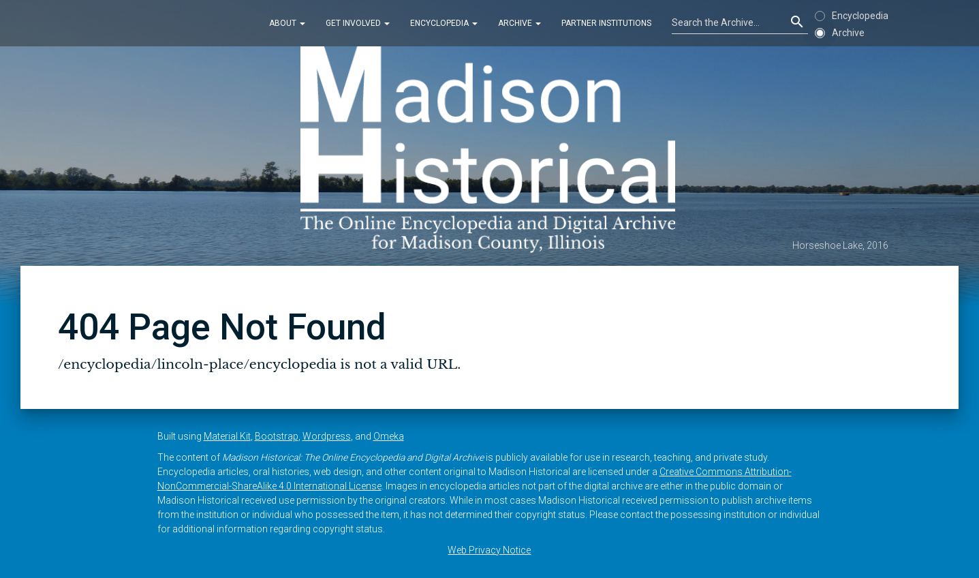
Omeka (388, 436)
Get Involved (358, 23)
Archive (519, 23)
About (287, 23)
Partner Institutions (606, 23)
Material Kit (227, 436)
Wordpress (326, 436)
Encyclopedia (444, 23)
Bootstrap (276, 436)
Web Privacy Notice (489, 550)
